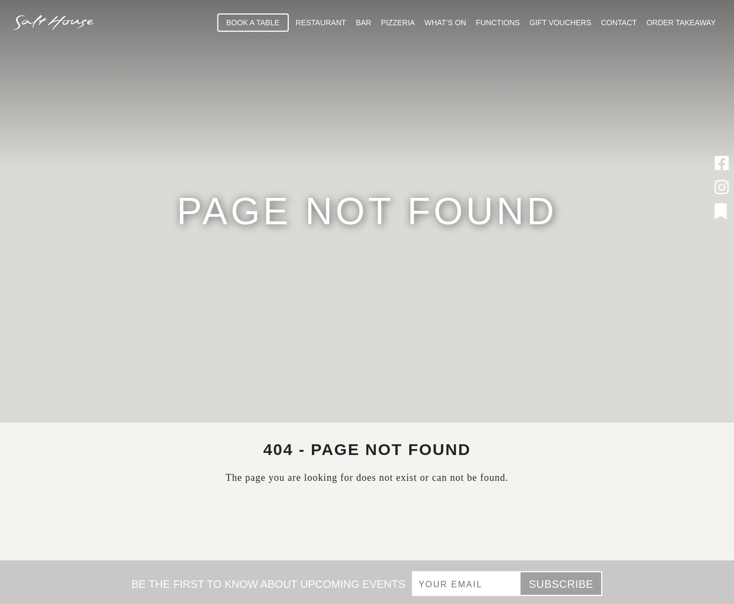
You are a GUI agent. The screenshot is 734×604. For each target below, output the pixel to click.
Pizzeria (398, 22)
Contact (619, 22)
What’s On (445, 22)
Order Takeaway (681, 22)
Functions (498, 22)
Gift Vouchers (561, 22)
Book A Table (253, 22)
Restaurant (321, 22)
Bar (364, 22)
